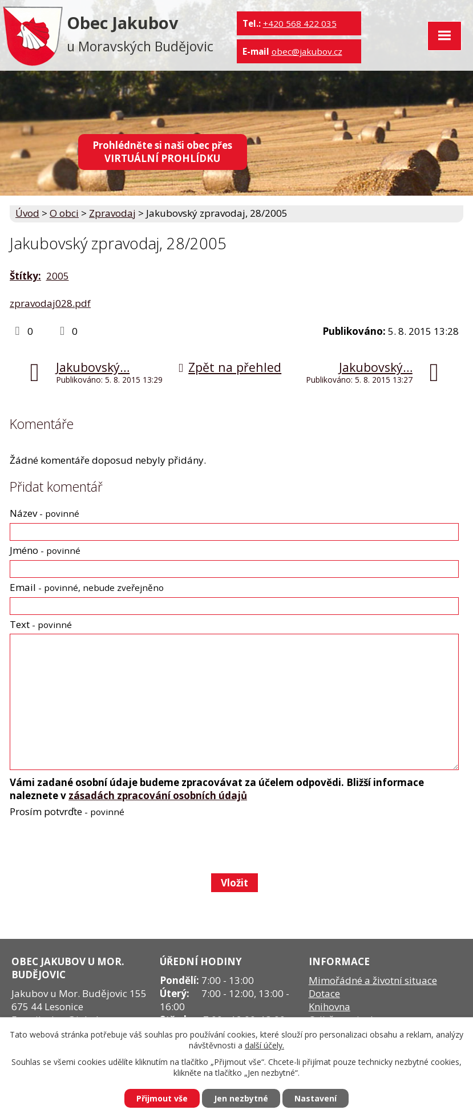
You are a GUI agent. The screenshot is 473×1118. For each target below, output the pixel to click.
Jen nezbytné (241, 1098)
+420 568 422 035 (300, 23)
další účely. (264, 1045)
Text (41, 624)
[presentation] (95, 845)
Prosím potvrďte (67, 811)
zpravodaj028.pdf (50, 303)
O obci (64, 213)
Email (87, 587)
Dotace (324, 993)
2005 (57, 275)
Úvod (27, 213)
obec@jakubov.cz (307, 51)
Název (44, 513)
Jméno (45, 550)
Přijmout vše (162, 1098)
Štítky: (25, 275)
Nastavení (315, 1098)
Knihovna (329, 1006)
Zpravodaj (112, 213)
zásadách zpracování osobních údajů (157, 795)
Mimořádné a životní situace (373, 980)
